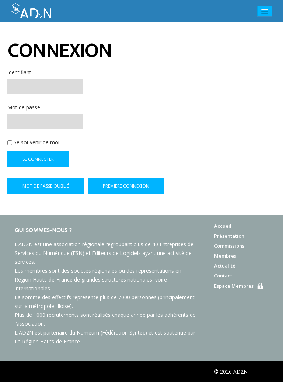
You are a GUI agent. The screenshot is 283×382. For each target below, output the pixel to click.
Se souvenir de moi (33, 142)
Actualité (224, 265)
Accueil (222, 226)
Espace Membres (234, 286)
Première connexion (126, 186)
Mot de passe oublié (45, 186)
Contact (223, 275)
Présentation (229, 236)
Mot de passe (23, 107)
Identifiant (19, 72)
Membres (225, 255)
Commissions (229, 246)
